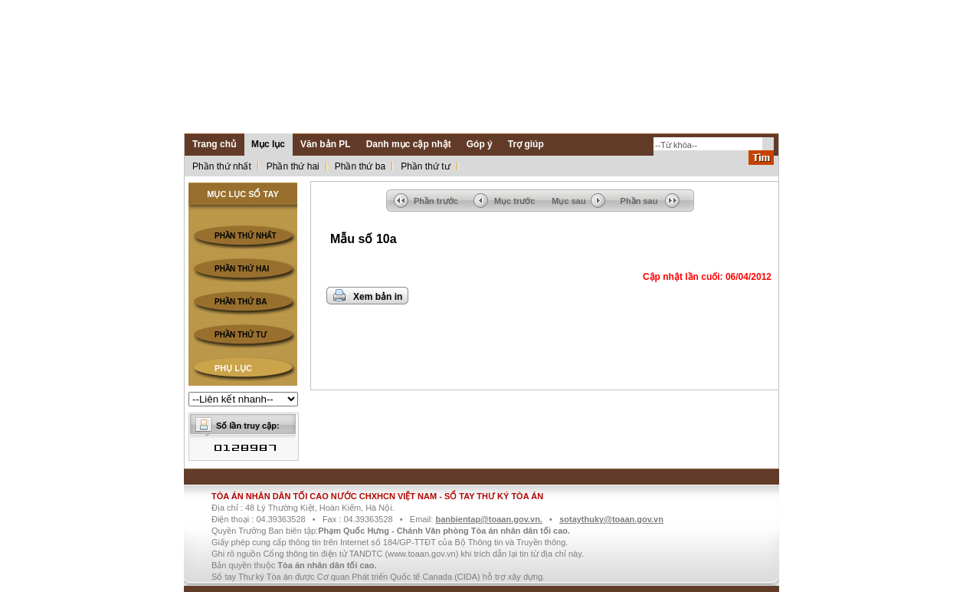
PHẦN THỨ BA (241, 302)
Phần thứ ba (360, 166)
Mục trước (514, 201)
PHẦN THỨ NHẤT (246, 236)
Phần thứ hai (293, 166)
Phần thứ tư (425, 166)
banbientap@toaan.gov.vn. (488, 519)
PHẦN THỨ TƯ (241, 335)
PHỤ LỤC (233, 368)
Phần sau (639, 201)
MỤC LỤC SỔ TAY (242, 194)
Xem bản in (377, 296)
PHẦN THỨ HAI (242, 269)
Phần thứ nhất (221, 166)
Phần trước (436, 201)
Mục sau (568, 201)
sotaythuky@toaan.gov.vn (611, 519)
